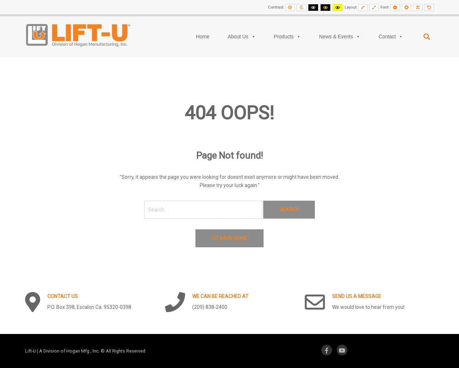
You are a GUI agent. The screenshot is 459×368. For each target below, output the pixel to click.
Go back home (229, 238)
